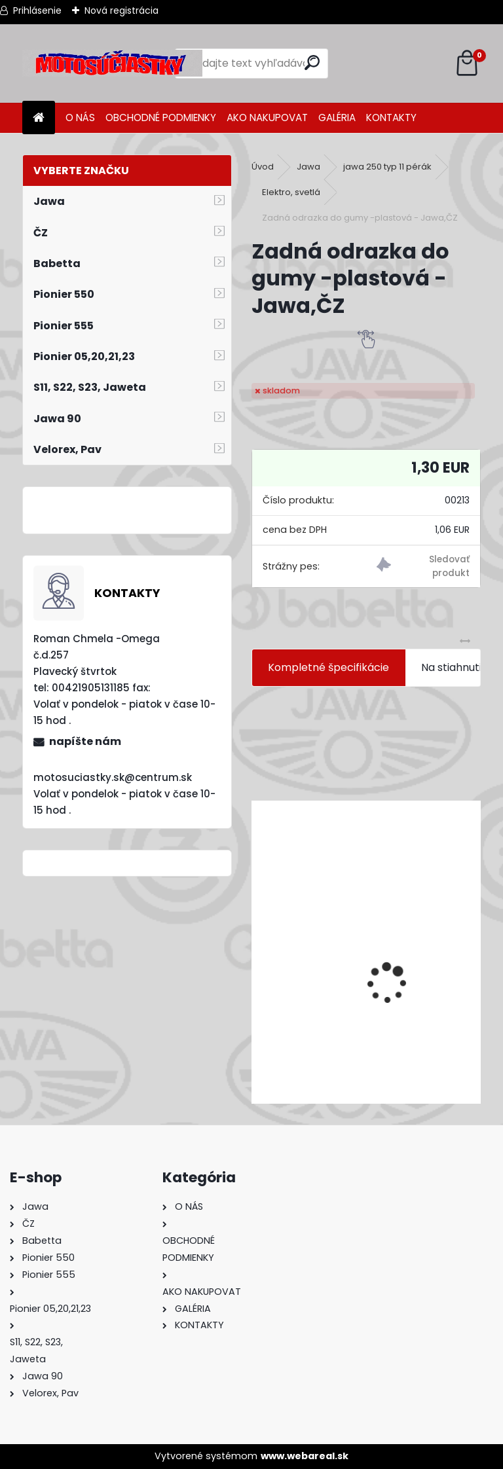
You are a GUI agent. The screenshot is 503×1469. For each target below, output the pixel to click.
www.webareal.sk (304, 1455)
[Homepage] (38, 118)
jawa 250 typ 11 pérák (387, 166)
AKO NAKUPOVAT (267, 117)
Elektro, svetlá (291, 192)
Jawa (308, 166)
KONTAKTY (391, 117)
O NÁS (80, 117)
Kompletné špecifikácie (328, 667)
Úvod (263, 166)
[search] (312, 62)
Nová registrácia (121, 10)
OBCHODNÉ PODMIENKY (160, 117)
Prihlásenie (37, 10)
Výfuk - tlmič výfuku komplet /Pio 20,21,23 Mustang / (366, 1019)
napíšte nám (85, 741)
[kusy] (301, 1080)
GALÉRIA (337, 117)
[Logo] (112, 63)
